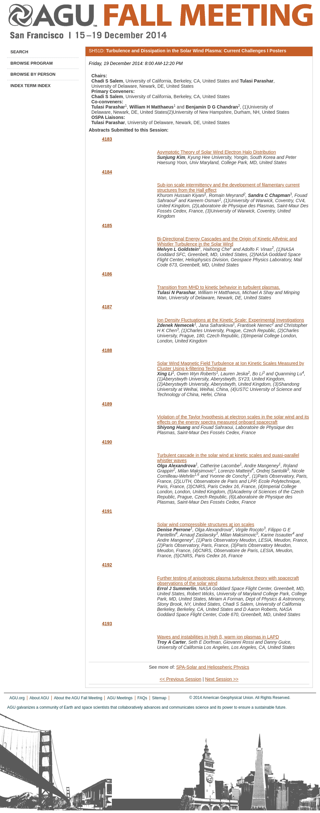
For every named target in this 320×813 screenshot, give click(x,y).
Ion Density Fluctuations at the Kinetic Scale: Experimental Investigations (230, 320)
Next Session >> (222, 679)
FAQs (142, 698)
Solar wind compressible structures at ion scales (205, 524)
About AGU (39, 698)
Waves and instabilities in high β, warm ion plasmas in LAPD (218, 636)
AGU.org (17, 698)
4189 (107, 403)
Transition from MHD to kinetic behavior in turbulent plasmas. (218, 287)
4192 (107, 564)
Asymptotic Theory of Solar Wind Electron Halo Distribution (216, 152)
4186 (107, 274)
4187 (107, 306)
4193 (107, 623)
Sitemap (159, 698)
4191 (107, 511)
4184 (107, 171)
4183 (107, 139)
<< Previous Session (180, 679)
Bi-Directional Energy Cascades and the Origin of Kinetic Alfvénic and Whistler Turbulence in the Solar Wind (227, 241)
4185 (107, 225)
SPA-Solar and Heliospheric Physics (212, 667)
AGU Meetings (119, 698)
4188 (107, 350)
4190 (107, 442)
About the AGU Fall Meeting (78, 698)
